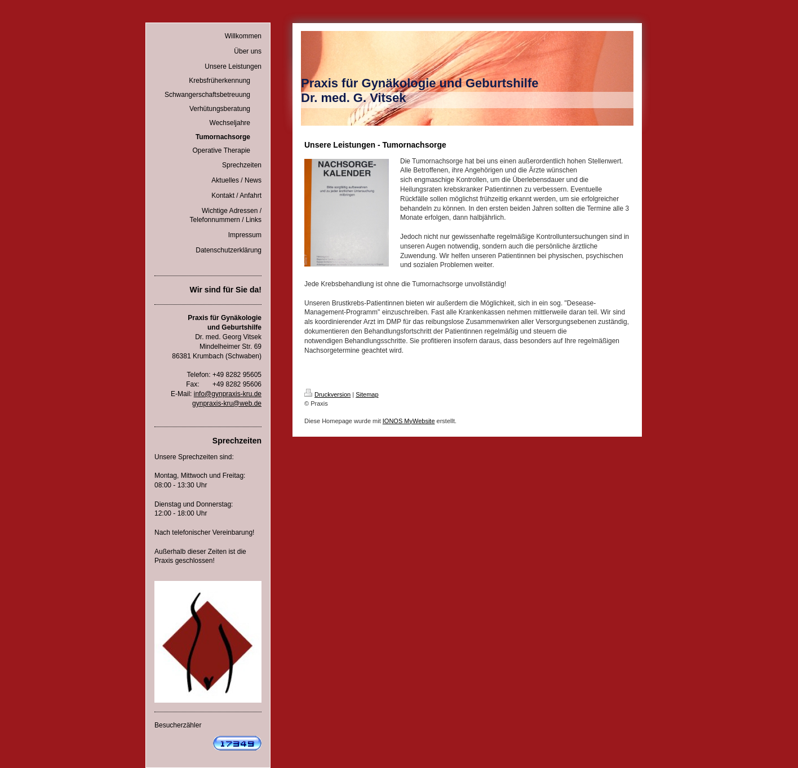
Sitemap (367, 394)
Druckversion (327, 394)
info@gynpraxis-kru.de (227, 394)
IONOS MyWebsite (409, 421)
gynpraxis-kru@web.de (226, 403)
